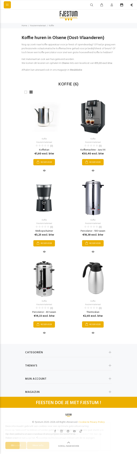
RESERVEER (46, 162)
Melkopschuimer (44, 231)
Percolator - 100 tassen (93, 231)
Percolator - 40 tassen (44, 312)
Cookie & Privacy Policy (91, 422)
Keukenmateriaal (38, 25)
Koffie (51, 25)
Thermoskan (93, 312)
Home (24, 25)
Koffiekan (44, 150)
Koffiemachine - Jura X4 (92, 150)
